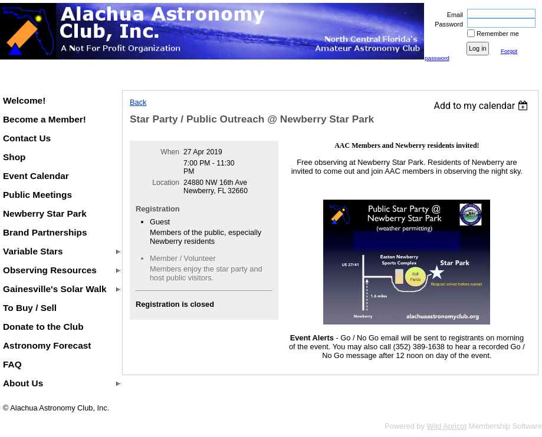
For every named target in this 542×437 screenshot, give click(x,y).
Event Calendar (36, 176)
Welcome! (24, 100)
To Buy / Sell (30, 308)
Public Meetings (37, 195)
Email (453, 14)
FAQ (12, 364)
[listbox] (482, 105)
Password (447, 24)
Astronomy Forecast (47, 345)
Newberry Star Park (45, 213)
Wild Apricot (446, 426)
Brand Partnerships (45, 232)
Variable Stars (33, 251)
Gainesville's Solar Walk (55, 289)
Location (165, 182)
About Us (23, 383)
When (169, 152)
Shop (14, 157)
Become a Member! (44, 119)
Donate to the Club (43, 327)
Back (138, 102)
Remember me (498, 33)
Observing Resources (50, 270)
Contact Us (27, 138)
